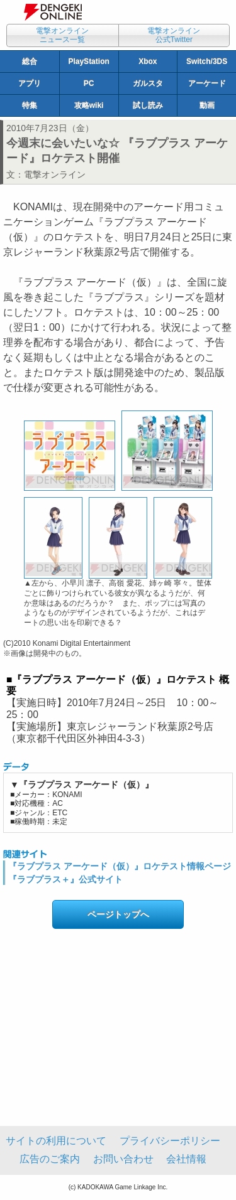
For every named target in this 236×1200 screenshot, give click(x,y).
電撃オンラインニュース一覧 (62, 35)
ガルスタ (148, 83)
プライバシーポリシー (170, 1140)
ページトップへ (118, 914)
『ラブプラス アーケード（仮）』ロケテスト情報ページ (119, 866)
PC (89, 83)
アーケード (207, 83)
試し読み (148, 105)
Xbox (147, 61)
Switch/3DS (206, 61)
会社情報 (186, 1159)
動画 (207, 105)
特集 (29, 105)
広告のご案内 (50, 1159)
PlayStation (88, 61)
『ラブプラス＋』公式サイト (65, 879)
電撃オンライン (55, 174)
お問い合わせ (123, 1159)
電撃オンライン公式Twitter (173, 35)
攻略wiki (89, 105)
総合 (29, 61)
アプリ (29, 83)
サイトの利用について (56, 1140)
